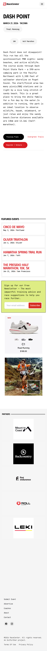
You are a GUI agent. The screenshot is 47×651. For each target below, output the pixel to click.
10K (14, 41)
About (6, 613)
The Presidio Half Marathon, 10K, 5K (16, 266)
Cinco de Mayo (13, 226)
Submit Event (10, 599)
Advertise (8, 604)
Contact (7, 617)
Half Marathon (28, 41)
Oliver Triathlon (15, 239)
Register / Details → (15, 145)
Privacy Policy (26, 644)
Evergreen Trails (36, 137)
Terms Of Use (10, 644)
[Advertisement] (23, 566)
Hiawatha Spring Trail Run (22, 252)
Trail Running (12, 29)
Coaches (7, 608)
